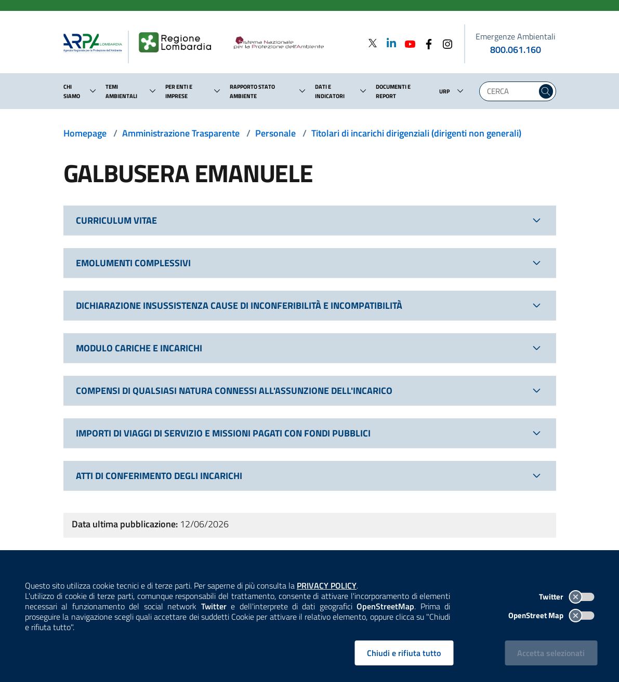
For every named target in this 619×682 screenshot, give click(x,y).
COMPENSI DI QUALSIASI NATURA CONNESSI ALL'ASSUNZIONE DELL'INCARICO (234, 391)
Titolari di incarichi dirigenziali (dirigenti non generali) (416, 133)
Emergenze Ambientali (516, 36)
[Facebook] (425, 43)
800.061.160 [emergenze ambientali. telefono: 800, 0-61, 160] (515, 50)
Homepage (85, 133)
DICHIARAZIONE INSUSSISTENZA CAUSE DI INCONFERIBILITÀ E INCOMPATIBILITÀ (239, 305)
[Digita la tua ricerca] (510, 91)
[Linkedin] (388, 43)
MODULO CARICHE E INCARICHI (139, 348)
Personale (275, 133)
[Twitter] (372, 43)
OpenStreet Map (551, 615)
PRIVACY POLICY (327, 585)
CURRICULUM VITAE (116, 220)
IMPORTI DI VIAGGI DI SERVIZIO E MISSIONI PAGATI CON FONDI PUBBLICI (223, 433)
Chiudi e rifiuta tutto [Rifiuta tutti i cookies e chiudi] (404, 653)
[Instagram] (444, 43)
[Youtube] (407, 43)
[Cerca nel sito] (546, 91)
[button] (93, 90)
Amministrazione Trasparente (181, 133)
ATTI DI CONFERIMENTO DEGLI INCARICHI (159, 476)
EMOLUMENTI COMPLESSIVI (133, 263)
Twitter (566, 597)
